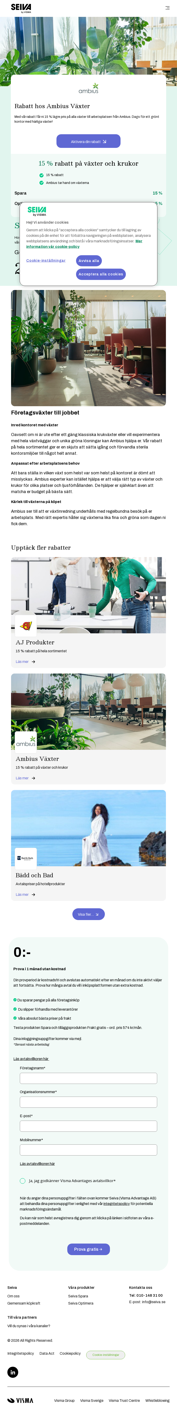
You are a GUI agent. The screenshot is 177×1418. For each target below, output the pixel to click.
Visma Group (64, 1401)
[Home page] (21, 8)
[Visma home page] (20, 1400)
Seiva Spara (78, 1296)
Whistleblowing (157, 1401)
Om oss (13, 1296)
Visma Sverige (91, 1401)
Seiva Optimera (80, 1303)
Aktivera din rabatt (86, 142)
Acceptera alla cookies (101, 274)
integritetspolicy (116, 1204)
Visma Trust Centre (124, 1401)
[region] (88, 244)
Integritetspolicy (20, 1353)
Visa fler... (88, 913)
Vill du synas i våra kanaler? (28, 1326)
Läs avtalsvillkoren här (31, 1059)
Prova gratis (88, 1249)
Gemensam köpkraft (23, 1303)
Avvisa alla (89, 260)
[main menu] (167, 8)
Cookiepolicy (70, 1353)
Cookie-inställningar (105, 1355)
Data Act (46, 1353)
